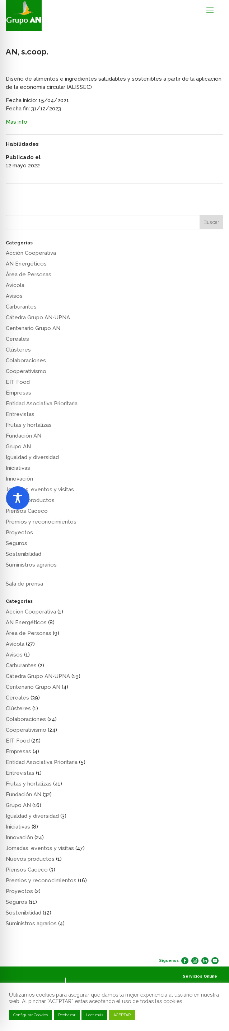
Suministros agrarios (31, 565)
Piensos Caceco (27, 511)
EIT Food (18, 382)
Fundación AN (23, 436)
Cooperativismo (26, 371)
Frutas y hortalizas (29, 425)
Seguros (16, 543)
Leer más (94, 1015)
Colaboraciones (26, 360)
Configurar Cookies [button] (30, 1015)
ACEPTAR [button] (122, 1015)
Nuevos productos (30, 859)
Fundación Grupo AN (195, 193)
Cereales (17, 339)
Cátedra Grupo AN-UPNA (38, 317)
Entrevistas (20, 414)
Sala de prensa (24, 584)
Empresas (18, 393)
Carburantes (21, 307)
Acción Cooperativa (31, 253)
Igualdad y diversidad (32, 457)
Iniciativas (18, 468)
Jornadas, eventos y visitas (40, 489)
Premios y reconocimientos (41, 522)
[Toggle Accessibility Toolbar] (17, 498)
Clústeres (18, 350)
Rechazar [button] (66, 1015)
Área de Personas (28, 274)
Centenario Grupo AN (33, 328)
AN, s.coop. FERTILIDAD (37, 193)
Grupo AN (18, 446)
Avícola (15, 285)
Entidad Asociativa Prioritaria (42, 403)
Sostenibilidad (23, 554)
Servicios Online (200, 976)
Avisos (14, 296)
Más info (16, 122)
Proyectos (19, 532)
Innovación (19, 479)
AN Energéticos (26, 264)
